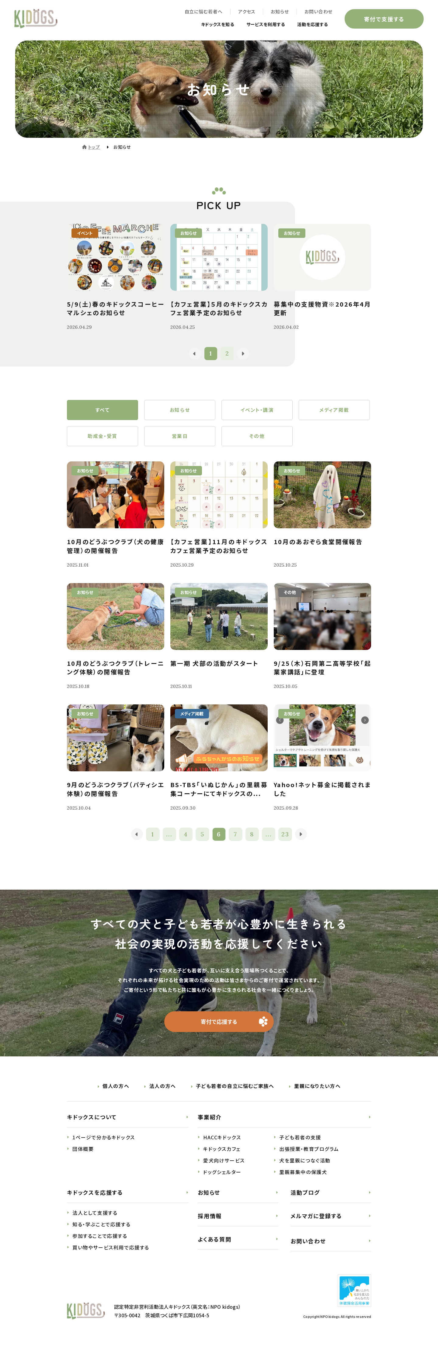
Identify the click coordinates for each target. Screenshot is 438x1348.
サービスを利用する (258, 25)
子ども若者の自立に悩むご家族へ (235, 1089)
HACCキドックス (222, 1141)
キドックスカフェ (222, 1152)
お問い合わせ (318, 12)
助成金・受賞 (102, 438)
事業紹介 (210, 1121)
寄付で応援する (219, 1025)
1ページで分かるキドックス (103, 1141)
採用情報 (210, 1220)
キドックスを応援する (95, 1196)
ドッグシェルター (222, 1176)
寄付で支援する (383, 19)
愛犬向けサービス (224, 1164)
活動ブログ (305, 1196)
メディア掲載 (334, 411)
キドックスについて (92, 1121)
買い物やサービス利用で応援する (110, 1251)
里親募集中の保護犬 (303, 1176)
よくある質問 (214, 1243)
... (169, 837)
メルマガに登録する (316, 1220)
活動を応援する (309, 25)
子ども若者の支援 (300, 1141)
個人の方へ (116, 1089)
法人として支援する (94, 1216)
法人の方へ (162, 1089)
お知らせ (279, 12)
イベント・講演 (256, 411)
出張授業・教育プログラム (309, 1152)
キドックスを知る (205, 25)
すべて (103, 411)
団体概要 (83, 1152)
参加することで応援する (99, 1239)
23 (286, 837)
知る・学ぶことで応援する (101, 1228)
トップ (94, 147)
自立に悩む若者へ (202, 12)
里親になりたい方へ (317, 1089)
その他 (257, 438)
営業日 (180, 438)
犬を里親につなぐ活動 (305, 1164)
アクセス (245, 12)
